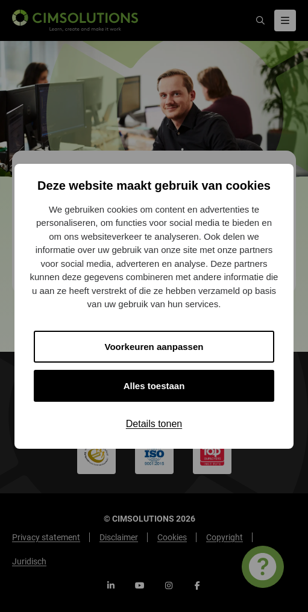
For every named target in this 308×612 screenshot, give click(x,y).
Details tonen (154, 424)
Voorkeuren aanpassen (154, 347)
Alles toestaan (154, 386)
